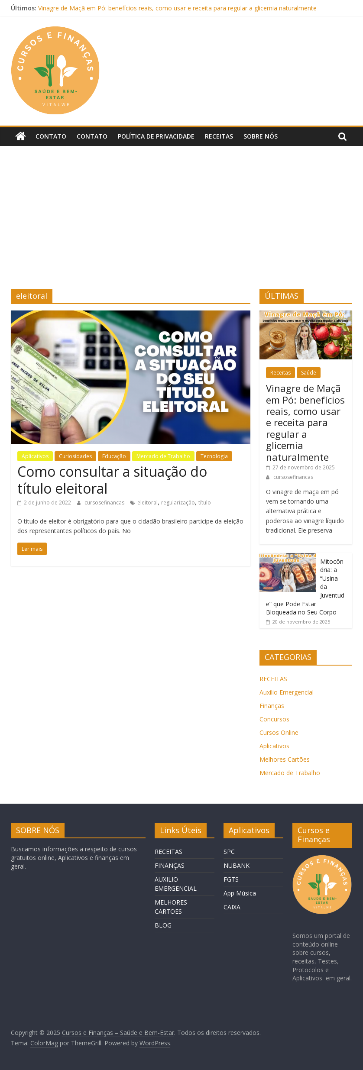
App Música (240, 893)
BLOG (163, 925)
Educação (114, 456)
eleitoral (147, 502)
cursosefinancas (105, 502)
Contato (51, 136)
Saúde (308, 372)
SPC (229, 851)
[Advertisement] (181, 211)
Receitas (219, 136)
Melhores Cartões (284, 759)
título (204, 502)
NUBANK (237, 865)
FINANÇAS (170, 865)
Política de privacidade (156, 136)
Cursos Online (278, 732)
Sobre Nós (260, 136)
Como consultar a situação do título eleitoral (112, 479)
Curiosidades (75, 456)
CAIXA (232, 907)
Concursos (274, 719)
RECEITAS (273, 679)
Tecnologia (214, 456)
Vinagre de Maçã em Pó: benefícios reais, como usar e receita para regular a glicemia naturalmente (177, 8)
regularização (178, 502)
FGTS (231, 879)
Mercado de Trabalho (163, 456)
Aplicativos (35, 456)
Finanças (271, 705)
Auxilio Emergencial (286, 692)
